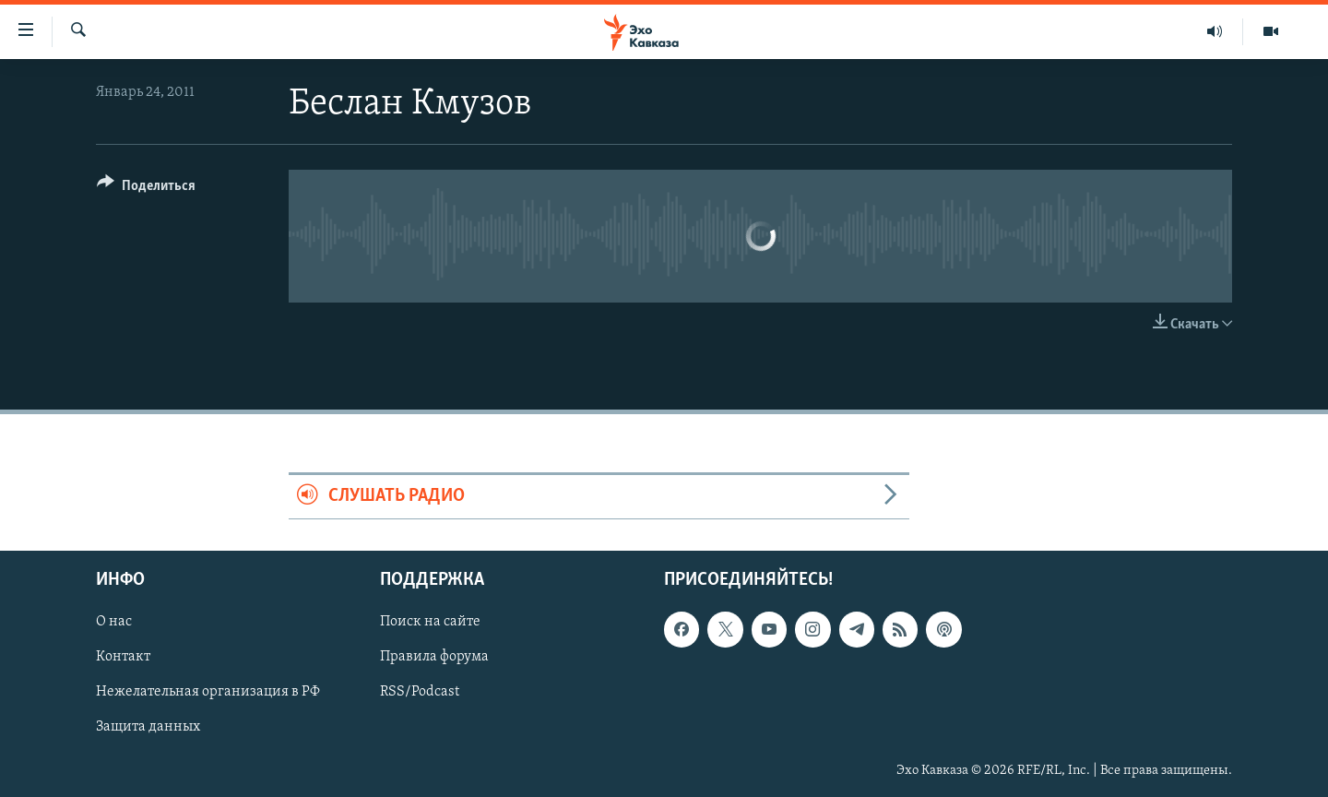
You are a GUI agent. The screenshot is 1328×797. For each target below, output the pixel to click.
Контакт (123, 656)
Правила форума (434, 656)
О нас (114, 621)
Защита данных (148, 727)
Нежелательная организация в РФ (208, 691)
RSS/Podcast (419, 691)
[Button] (146, 189)
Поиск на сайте (430, 621)
